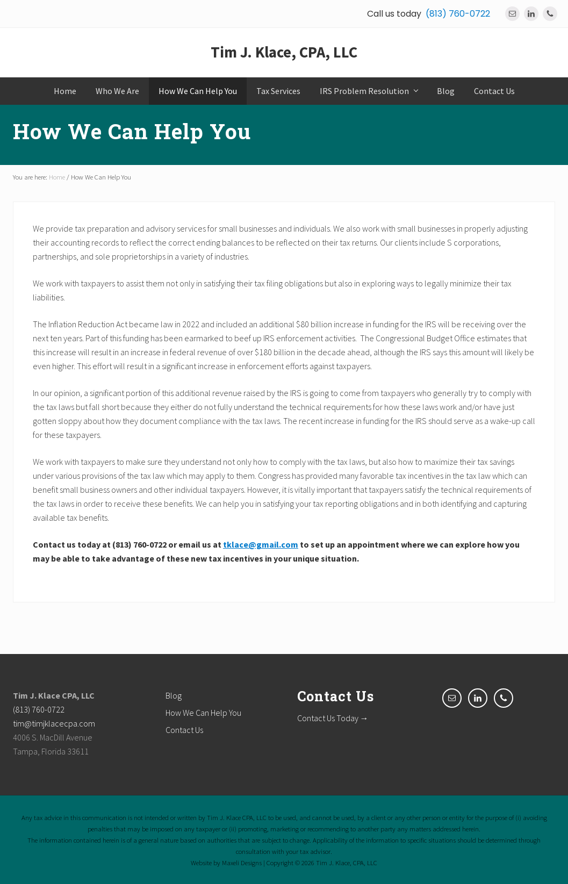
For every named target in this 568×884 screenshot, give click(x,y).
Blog (174, 695)
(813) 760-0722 (458, 14)
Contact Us (184, 729)
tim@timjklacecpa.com (54, 723)
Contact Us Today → (333, 718)
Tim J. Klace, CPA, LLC (284, 52)
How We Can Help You (203, 712)
